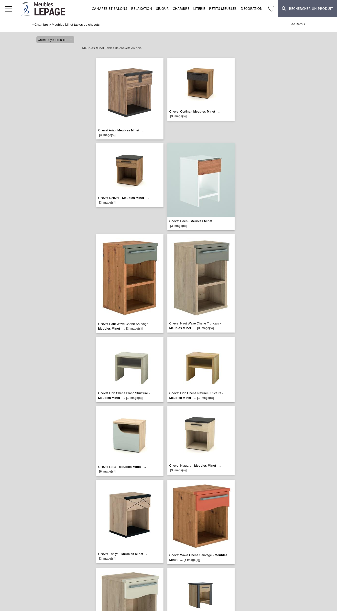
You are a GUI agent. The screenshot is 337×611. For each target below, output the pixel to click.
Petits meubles (223, 9)
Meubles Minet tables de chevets (76, 24)
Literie (199, 9)
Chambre (181, 9)
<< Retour (298, 24)
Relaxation (141, 9)
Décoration (252, 9)
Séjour (162, 9)
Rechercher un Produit (307, 8)
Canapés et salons (109, 9)
